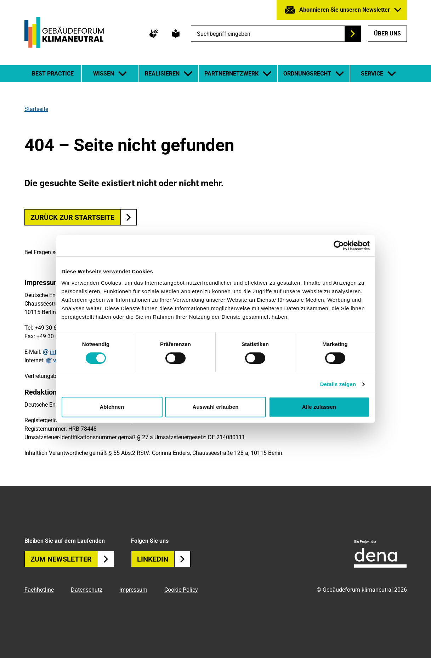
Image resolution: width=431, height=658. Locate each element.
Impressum (133, 589)
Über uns (387, 33)
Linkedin (164, 559)
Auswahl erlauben (216, 407)
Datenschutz (86, 589)
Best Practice (53, 73)
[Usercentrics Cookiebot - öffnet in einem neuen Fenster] (339, 245)
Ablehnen (112, 407)
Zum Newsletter (72, 559)
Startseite (36, 109)
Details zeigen (338, 384)
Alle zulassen (319, 407)
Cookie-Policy (181, 589)
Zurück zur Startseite (72, 217)
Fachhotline (39, 589)
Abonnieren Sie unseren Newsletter (344, 9)
